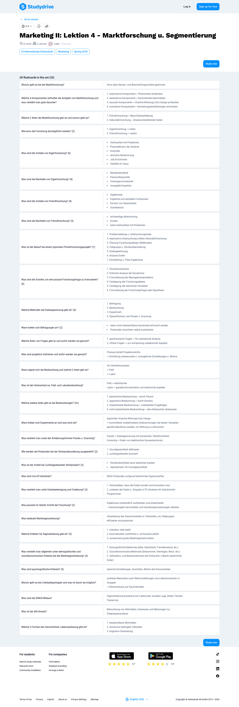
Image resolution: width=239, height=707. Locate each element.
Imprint (50, 699)
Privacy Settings (78, 699)
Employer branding (58, 666)
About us (62, 699)
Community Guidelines (30, 670)
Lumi (56, 44)
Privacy (39, 699)
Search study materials (30, 661)
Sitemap (94, 699)
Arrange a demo (56, 670)
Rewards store (26, 666)
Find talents (54, 661)
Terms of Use (26, 699)
